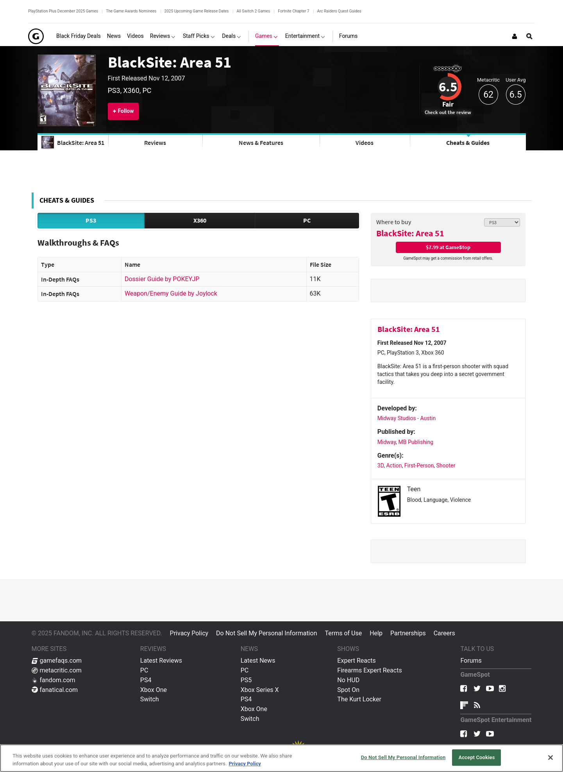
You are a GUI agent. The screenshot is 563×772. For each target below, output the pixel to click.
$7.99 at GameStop (448, 247)
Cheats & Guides (468, 142)
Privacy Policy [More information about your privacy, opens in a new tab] (245, 764)
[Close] (550, 757)
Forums (470, 660)
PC (307, 220)
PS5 (246, 680)
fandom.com (53, 680)
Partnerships (408, 633)
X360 (199, 220)
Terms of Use (343, 633)
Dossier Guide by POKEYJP (162, 279)
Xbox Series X (260, 690)
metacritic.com (57, 670)
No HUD (348, 680)
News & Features (261, 142)
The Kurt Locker (359, 699)
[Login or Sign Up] (514, 36)
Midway (386, 442)
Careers (444, 633)
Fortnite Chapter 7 (293, 11)
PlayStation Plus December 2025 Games (63, 11)
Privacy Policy (189, 633)
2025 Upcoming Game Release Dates (196, 11)
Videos (365, 142)
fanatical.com (55, 690)
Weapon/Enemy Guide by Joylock (171, 293)
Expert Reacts (356, 660)
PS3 (91, 220)
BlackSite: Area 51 (169, 62)
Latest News (258, 660)
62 (488, 94)
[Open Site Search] (529, 36)
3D (380, 465)
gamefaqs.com (57, 660)
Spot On (348, 690)
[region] (281, 758)
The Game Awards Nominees (131, 11)
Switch (149, 699)
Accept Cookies (476, 757)
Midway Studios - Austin (406, 418)
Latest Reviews (161, 660)
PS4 (146, 680)
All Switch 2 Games (253, 11)
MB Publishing (416, 442)
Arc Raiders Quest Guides (339, 11)
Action (394, 465)
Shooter (445, 465)
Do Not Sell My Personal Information (266, 633)
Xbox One (153, 690)
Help (376, 633)
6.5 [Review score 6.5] (448, 86)
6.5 (515, 94)
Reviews (155, 142)
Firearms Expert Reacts (369, 670)
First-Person (419, 465)
